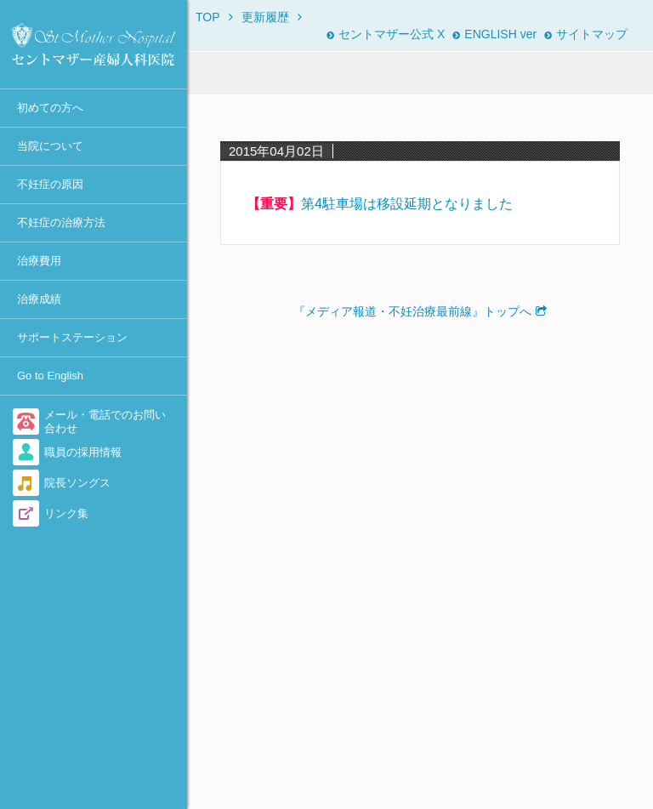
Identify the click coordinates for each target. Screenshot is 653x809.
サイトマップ (585, 34)
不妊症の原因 (50, 184)
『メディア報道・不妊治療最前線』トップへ (412, 311)
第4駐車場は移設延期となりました (407, 204)
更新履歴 (265, 17)
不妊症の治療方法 (61, 222)
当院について (50, 146)
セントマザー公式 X (385, 34)
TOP (208, 17)
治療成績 (39, 299)
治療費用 (39, 260)
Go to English (50, 375)
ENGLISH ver (494, 34)
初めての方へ (50, 107)
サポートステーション (72, 337)
